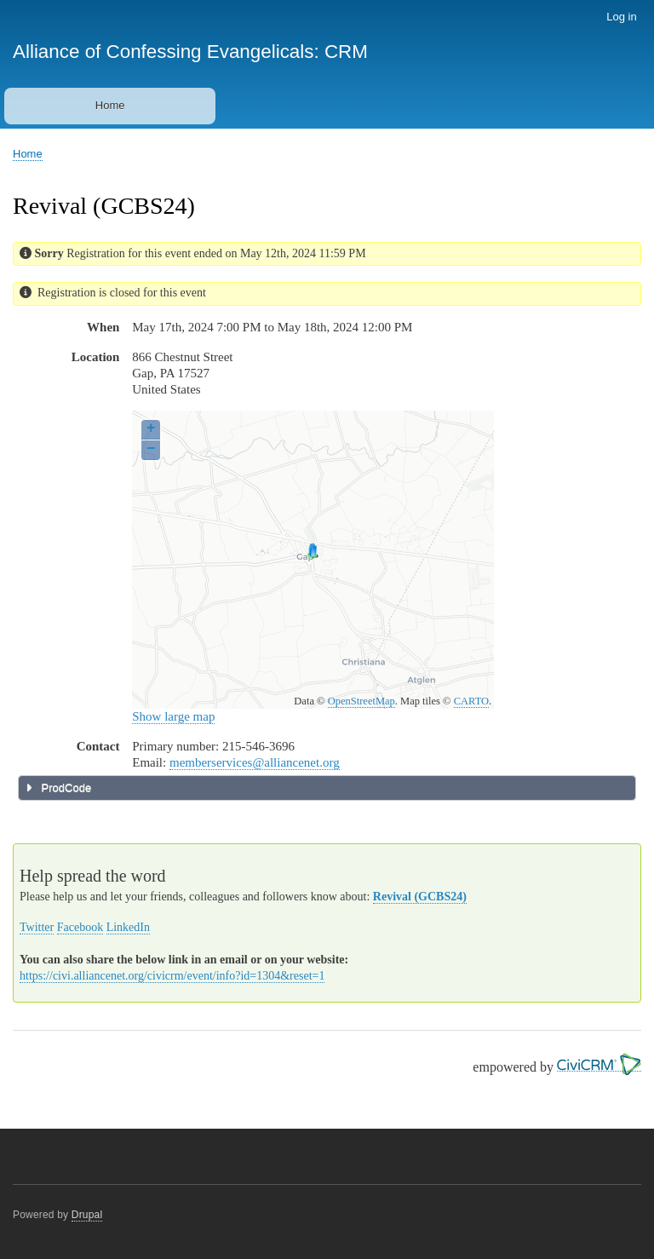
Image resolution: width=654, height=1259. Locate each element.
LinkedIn (128, 927)
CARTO (471, 701)
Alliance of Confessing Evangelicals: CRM (190, 51)
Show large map (173, 716)
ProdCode (64, 787)
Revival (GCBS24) (420, 896)
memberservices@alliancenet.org (254, 762)
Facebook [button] (80, 927)
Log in (621, 16)
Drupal (87, 1215)
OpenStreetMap (361, 701)
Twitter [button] (37, 927)
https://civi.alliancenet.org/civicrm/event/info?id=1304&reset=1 (172, 975)
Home (110, 105)
